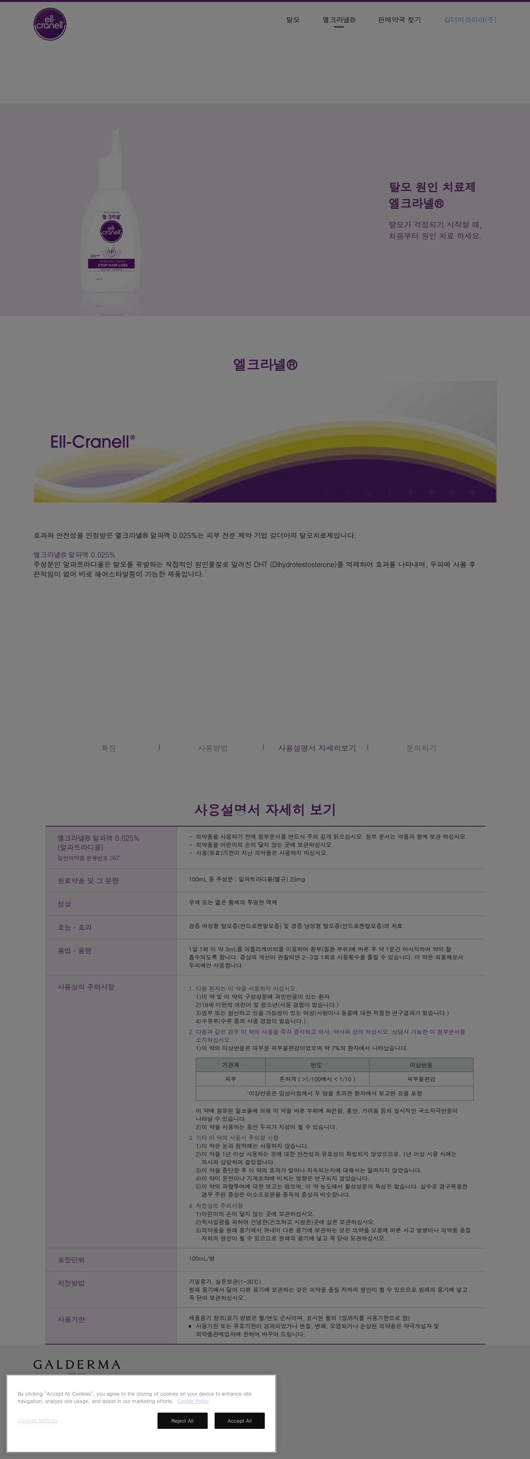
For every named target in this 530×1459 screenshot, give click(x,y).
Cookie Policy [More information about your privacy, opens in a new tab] (193, 1400)
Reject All (182, 1420)
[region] (141, 1413)
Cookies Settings (38, 1420)
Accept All (240, 1420)
